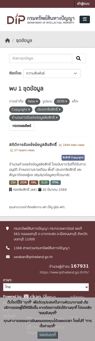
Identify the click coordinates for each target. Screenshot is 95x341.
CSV (13, 183)
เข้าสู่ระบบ (83, 4)
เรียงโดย (15, 73)
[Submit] (79, 58)
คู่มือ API (58, 207)
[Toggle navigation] (85, 19)
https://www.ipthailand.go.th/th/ (64, 272)
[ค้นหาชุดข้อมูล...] (40, 58)
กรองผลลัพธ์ (21, 126)
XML (33, 183)
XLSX (44, 183)
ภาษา (7, 280)
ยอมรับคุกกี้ (48, 334)
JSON (23, 183)
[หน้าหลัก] (7, 40)
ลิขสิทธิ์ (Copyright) (73, 157)
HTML (55, 183)
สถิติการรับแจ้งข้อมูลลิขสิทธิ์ (33, 144)
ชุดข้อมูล (24, 40)
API (44, 207)
